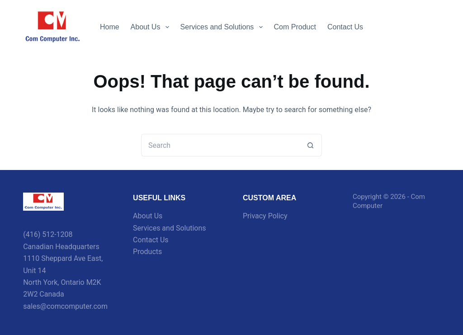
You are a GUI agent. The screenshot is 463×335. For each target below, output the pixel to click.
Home (109, 27)
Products (147, 251)
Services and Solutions (223, 27)
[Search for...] (220, 145)
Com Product (295, 27)
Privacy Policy (265, 216)
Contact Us (345, 27)
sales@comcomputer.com (65, 306)
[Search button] (310, 145)
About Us (152, 27)
